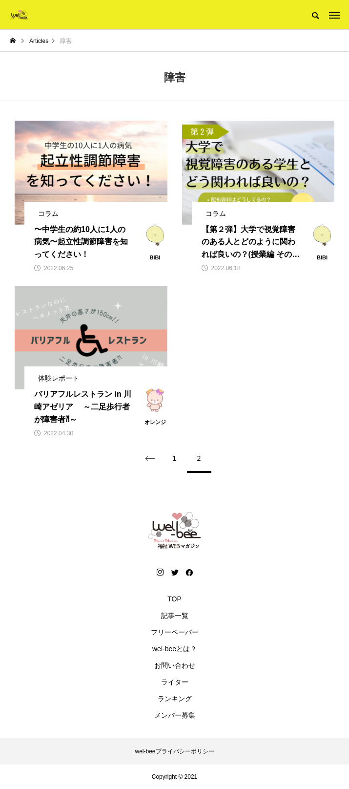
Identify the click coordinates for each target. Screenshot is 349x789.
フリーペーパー (175, 632)
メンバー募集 (174, 715)
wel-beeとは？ (174, 648)
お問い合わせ (174, 665)
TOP (174, 599)
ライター (174, 682)
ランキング (175, 698)
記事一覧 (174, 615)
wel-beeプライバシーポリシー (174, 751)
